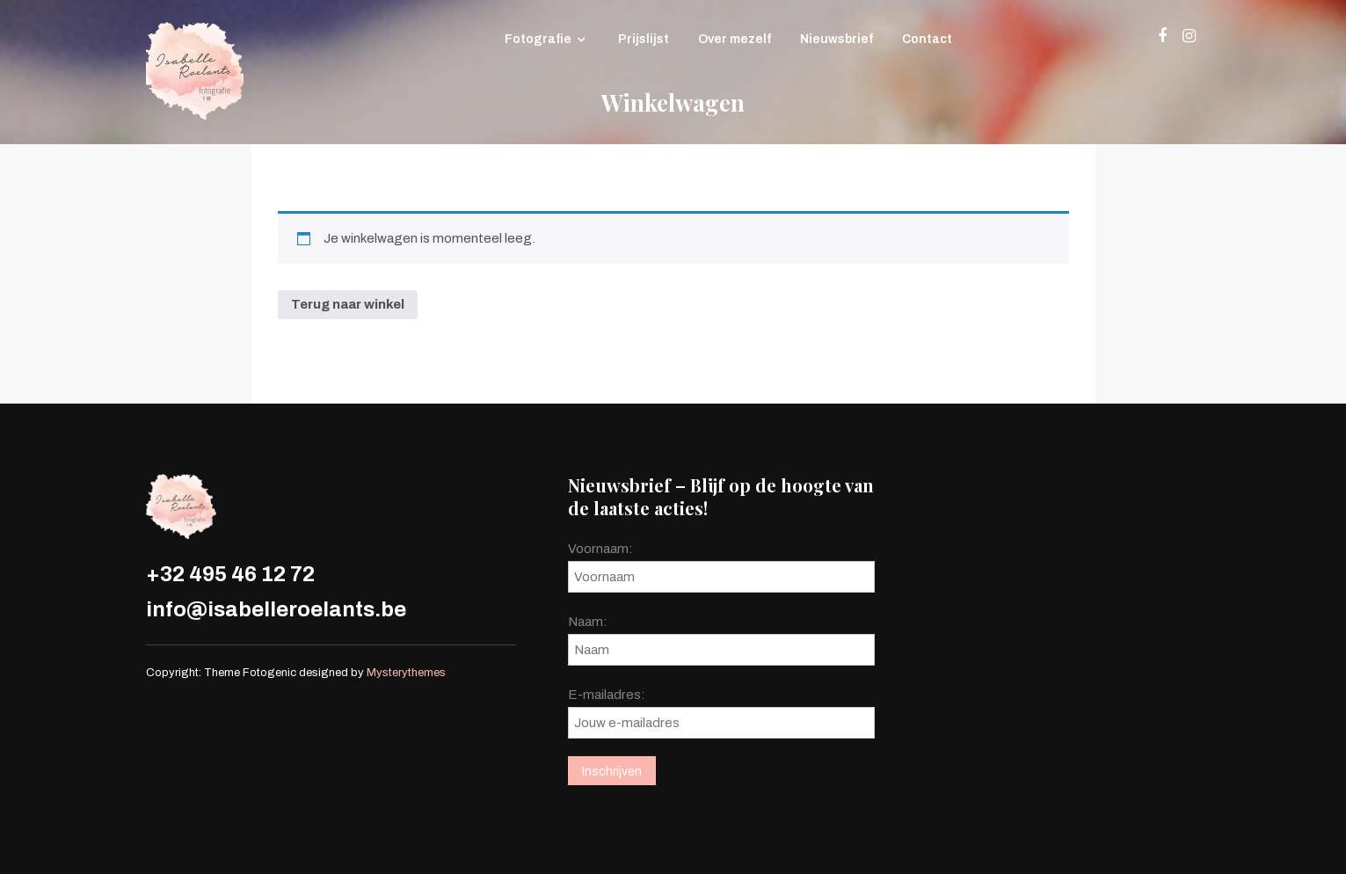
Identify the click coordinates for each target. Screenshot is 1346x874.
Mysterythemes (406, 672)
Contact (927, 39)
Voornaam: (600, 549)
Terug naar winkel (347, 304)
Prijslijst (643, 39)
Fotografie (538, 39)
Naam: (588, 622)
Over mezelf (734, 39)
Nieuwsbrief (836, 39)
